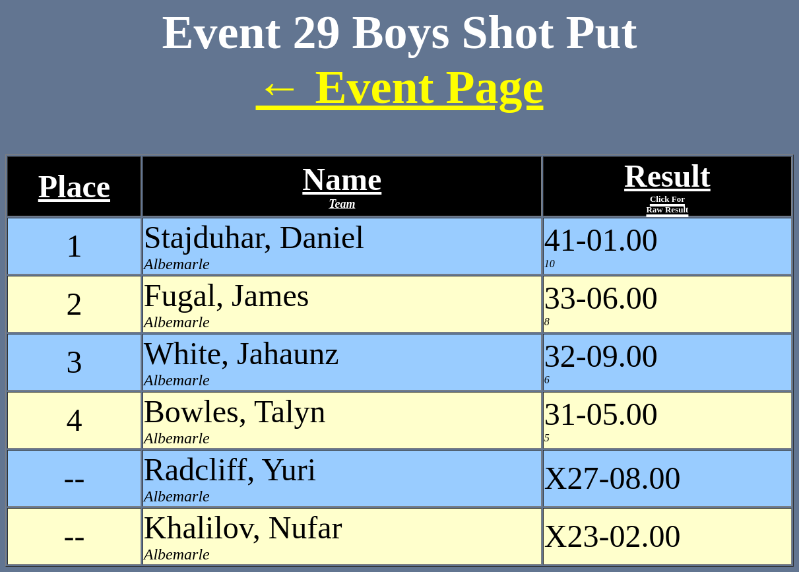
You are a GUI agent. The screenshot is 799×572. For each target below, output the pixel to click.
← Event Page (400, 87)
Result (667, 186)
